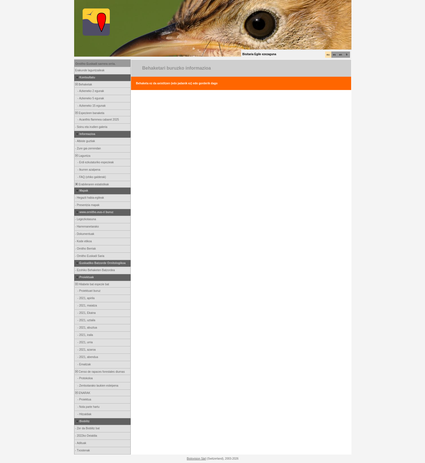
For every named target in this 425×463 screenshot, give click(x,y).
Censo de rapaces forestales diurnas (100, 371)
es (334, 54)
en (340, 54)
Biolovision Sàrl (196, 458)
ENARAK (83, 393)
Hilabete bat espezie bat (92, 284)
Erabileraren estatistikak (92, 184)
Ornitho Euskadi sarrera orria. (96, 63)
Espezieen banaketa (89, 113)
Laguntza (83, 155)
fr (347, 54)
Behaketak (83, 84)
